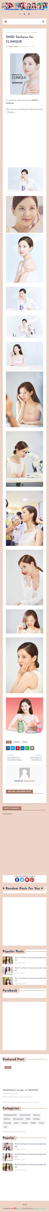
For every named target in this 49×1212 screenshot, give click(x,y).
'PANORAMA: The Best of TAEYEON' (20, 1090)
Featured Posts (25, 1115)
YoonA (41, 1123)
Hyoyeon (36, 1115)
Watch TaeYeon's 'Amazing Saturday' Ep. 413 (30, 979)
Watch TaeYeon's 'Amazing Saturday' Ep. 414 (30, 959)
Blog (20, 1208)
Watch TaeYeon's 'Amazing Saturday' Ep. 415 (30, 969)
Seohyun (17, 742)
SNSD (14, 33)
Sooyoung (7, 1123)
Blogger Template (39, 1208)
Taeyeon (25, 1123)
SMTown (7, 1119)
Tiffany (33, 1123)
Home (8, 33)
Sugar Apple (13, 46)
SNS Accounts (18, 1119)
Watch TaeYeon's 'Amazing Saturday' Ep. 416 (30, 1145)
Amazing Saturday (10, 1115)
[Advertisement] (24, 921)
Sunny (16, 1123)
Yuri (5, 1127)
